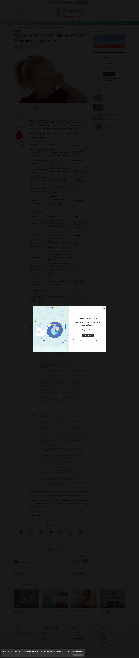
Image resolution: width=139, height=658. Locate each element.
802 (34, 46)
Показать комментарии (75, 574)
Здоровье (18, 31)
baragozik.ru (44, 516)
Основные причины (37, 112)
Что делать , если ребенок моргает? (43, 116)
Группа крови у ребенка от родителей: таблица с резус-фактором (19, 144)
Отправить (109, 74)
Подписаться (82, 2)
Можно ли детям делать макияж (114, 125)
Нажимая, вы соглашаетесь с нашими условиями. (110, 79)
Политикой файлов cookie (10, 648)
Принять (23, 654)
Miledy (21, 46)
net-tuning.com (82, 655)
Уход (18, 606)
